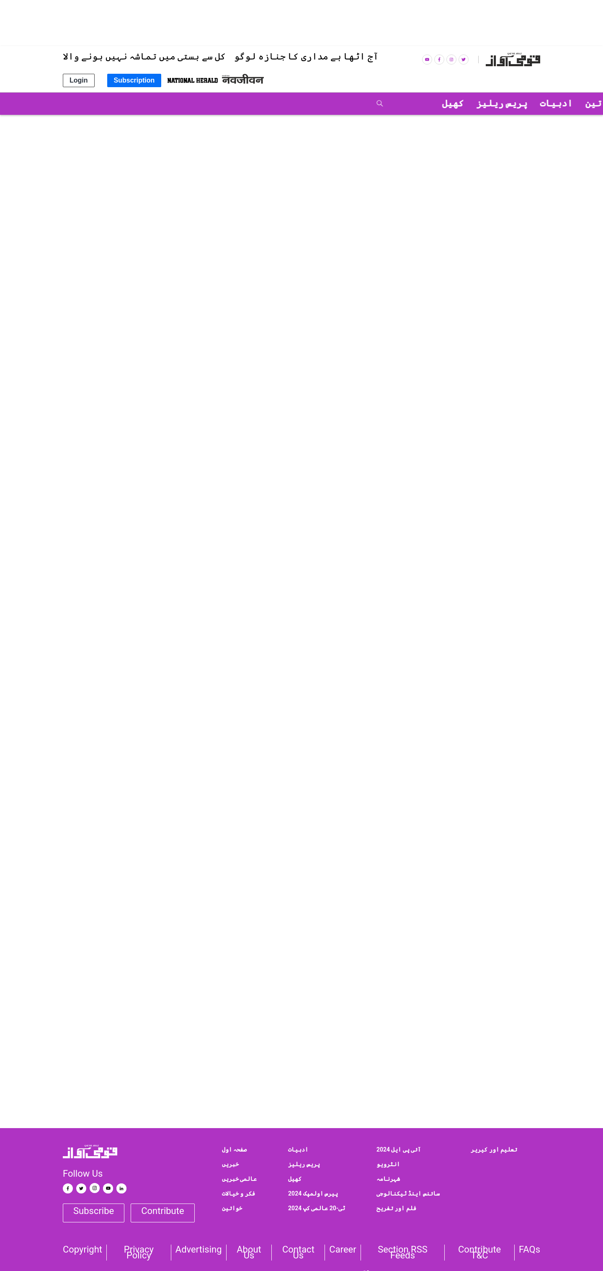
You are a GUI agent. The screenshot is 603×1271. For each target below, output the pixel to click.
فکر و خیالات (238, 1193)
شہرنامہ (388, 1178)
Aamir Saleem (335, 1072)
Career (342, 1250)
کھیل (295, 1178)
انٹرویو (388, 1164)
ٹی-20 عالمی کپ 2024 (316, 1208)
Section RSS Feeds (403, 1253)
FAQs (529, 1250)
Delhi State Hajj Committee (418, 1072)
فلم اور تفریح (396, 1208)
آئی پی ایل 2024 (398, 1149)
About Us (249, 1253)
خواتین (232, 1208)
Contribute (162, 1211)
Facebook (409, 894)
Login (79, 80)
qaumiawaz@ (502, 940)
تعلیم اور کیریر (494, 1149)
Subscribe (93, 1211)
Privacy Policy (139, 1253)
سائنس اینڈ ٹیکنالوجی (408, 1193)
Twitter (453, 894)
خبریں (230, 1164)
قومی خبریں (514, 124)
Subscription (134, 80)
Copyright (82, 1250)
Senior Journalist (505, 1072)
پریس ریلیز (487, 454)
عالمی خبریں (239, 1178)
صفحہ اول (234, 1149)
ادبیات (298, 1149)
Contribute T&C (479, 1253)
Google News (507, 894)
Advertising (198, 1250)
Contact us (298, 1253)
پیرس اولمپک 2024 (313, 1193)
